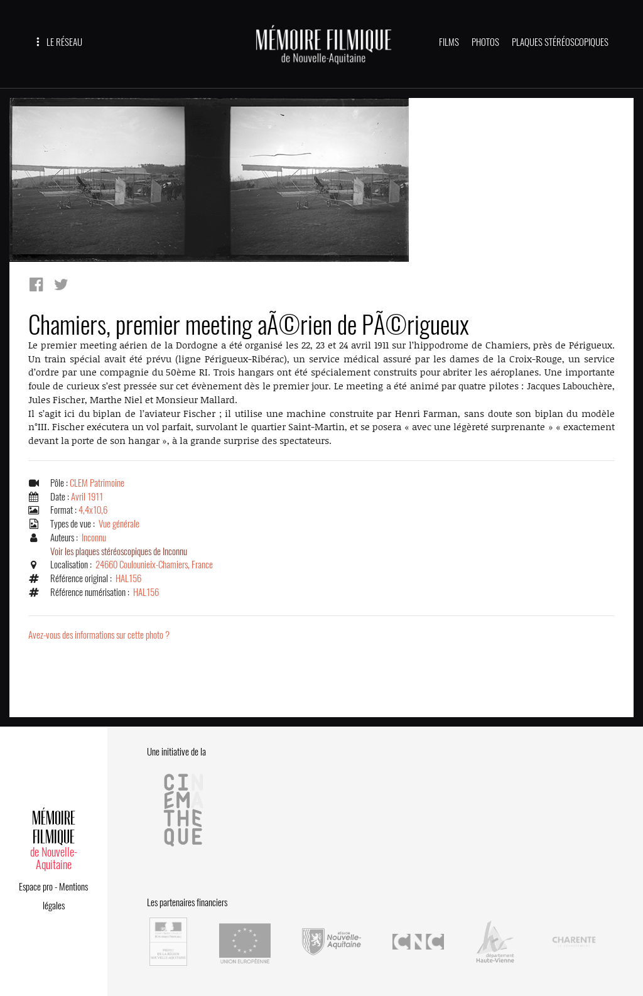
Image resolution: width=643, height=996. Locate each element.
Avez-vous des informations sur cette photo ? (99, 635)
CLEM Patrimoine (97, 483)
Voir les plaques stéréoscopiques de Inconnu (118, 551)
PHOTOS (485, 42)
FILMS (449, 42)
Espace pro (36, 886)
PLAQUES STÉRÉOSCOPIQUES (560, 42)
